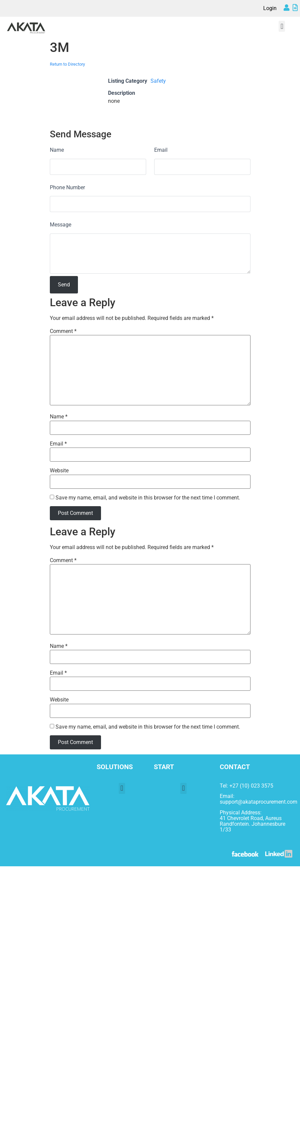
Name (57, 150)
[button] (282, 26)
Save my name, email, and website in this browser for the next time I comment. (148, 497)
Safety (158, 81)
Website (59, 470)
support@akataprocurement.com (258, 802)
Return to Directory (67, 64)
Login (270, 8)
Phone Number (67, 187)
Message (60, 224)
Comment (63, 331)
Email (161, 150)
